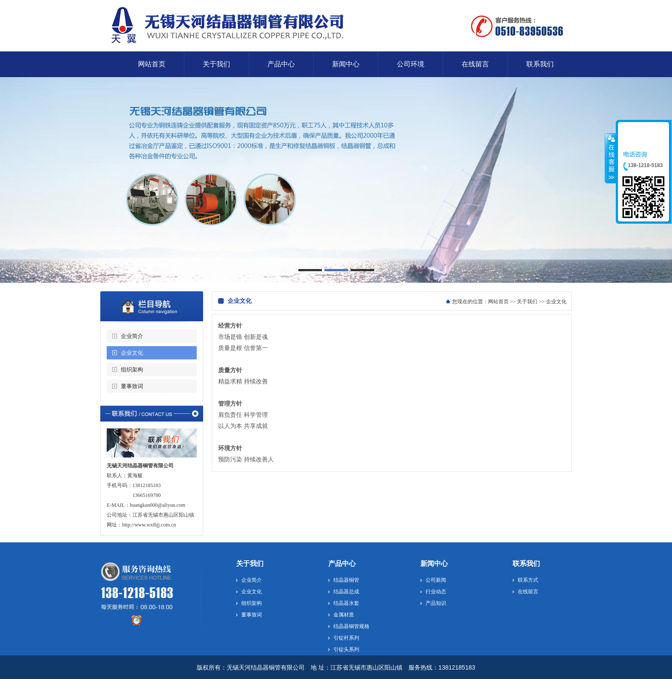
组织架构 (132, 369)
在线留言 (528, 592)
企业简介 (132, 336)
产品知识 (436, 603)
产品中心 (342, 563)
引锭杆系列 (346, 638)
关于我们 (527, 302)
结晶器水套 (346, 603)
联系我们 (526, 563)
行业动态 (436, 592)
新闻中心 (434, 563)
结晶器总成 (346, 592)
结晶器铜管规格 (351, 626)
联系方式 (528, 580)
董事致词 (132, 386)
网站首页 (498, 302)
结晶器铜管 (346, 580)
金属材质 (343, 615)
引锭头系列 (346, 649)
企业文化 (132, 353)
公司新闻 (436, 580)
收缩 (611, 158)
